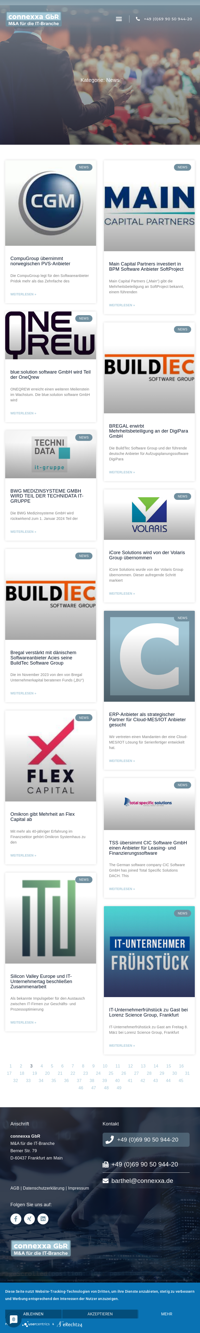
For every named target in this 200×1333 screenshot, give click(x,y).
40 (117, 1080)
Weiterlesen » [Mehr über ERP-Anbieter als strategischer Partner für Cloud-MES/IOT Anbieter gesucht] (122, 761)
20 (47, 1073)
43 (155, 1080)
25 (111, 1073)
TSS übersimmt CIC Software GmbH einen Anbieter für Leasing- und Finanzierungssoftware (148, 848)
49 (119, 1088)
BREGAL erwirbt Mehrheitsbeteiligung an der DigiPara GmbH (148, 431)
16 (181, 1066)
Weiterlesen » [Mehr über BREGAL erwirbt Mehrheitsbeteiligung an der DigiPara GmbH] (122, 472)
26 (123, 1073)
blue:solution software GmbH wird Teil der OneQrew (50, 374)
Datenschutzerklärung (44, 1188)
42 (142, 1080)
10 (105, 1066)
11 (117, 1066)
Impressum (78, 1188)
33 (28, 1080)
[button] (119, 19)
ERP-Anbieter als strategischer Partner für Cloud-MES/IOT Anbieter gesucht (147, 719)
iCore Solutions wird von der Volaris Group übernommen (147, 555)
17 (9, 1073)
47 (93, 1088)
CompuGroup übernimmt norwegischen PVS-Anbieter (40, 261)
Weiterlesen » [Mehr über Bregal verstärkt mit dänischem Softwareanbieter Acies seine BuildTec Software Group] (23, 693)
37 (79, 1080)
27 (136, 1073)
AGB (14, 1188)
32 (15, 1080)
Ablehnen (33, 1314)
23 (85, 1073)
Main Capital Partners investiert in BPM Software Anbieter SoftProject (146, 266)
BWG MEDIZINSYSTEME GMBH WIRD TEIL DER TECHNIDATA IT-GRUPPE (47, 496)
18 (22, 1073)
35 (53, 1080)
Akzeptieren (100, 1314)
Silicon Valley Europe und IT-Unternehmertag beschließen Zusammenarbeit (41, 981)
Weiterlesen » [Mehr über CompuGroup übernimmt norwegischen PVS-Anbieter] (23, 294)
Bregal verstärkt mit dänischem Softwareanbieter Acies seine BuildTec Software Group (43, 658)
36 (66, 1080)
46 (81, 1088)
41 (130, 1080)
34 (41, 1080)
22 (73, 1073)
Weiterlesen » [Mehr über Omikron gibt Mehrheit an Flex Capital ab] (23, 855)
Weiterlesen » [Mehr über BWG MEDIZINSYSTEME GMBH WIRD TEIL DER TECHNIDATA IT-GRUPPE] (23, 532)
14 (156, 1066)
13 (143, 1066)
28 (149, 1073)
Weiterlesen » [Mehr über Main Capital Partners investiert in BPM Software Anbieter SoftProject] (122, 305)
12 (130, 1066)
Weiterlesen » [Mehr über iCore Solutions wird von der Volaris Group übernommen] (122, 593)
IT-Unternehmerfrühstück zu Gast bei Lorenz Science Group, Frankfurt (148, 1012)
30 (174, 1073)
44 (168, 1080)
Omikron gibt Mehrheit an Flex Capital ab (42, 817)
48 (106, 1088)
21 (60, 1073)
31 (187, 1073)
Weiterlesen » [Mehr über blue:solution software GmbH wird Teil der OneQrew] (23, 413)
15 (168, 1066)
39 (104, 1080)
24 (98, 1073)
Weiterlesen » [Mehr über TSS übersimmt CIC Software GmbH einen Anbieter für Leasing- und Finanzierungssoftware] (122, 889)
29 (162, 1073)
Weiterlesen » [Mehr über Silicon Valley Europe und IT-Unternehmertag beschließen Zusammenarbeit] (23, 1022)
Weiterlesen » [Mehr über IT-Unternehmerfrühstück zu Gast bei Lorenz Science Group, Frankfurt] (122, 1045)
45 (181, 1080)
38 (92, 1080)
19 (34, 1073)
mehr (166, 1314)
